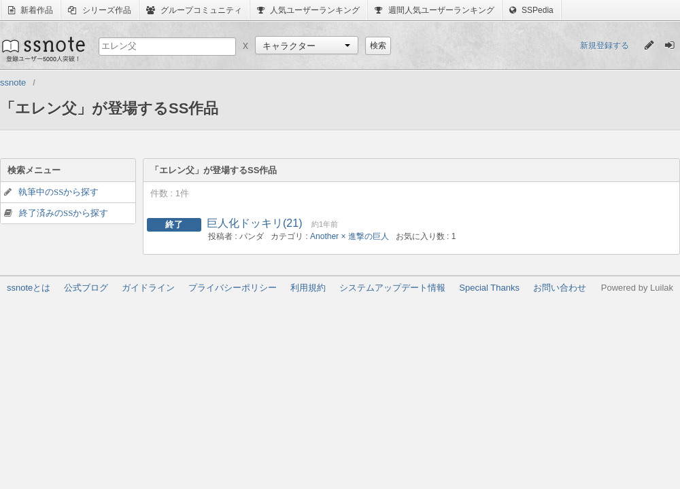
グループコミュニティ (194, 10)
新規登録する (604, 45)
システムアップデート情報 (392, 288)
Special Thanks (489, 288)
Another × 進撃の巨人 (349, 236)
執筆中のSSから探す (58, 191)
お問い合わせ (559, 288)
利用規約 (308, 288)
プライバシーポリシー (232, 288)
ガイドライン (148, 288)
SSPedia (531, 10)
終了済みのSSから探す (63, 213)
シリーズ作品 (99, 10)
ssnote (42, 48)
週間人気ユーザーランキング (434, 10)
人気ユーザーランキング (308, 10)
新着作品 (30, 10)
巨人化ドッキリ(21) (254, 223)
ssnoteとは (28, 288)
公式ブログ (86, 288)
